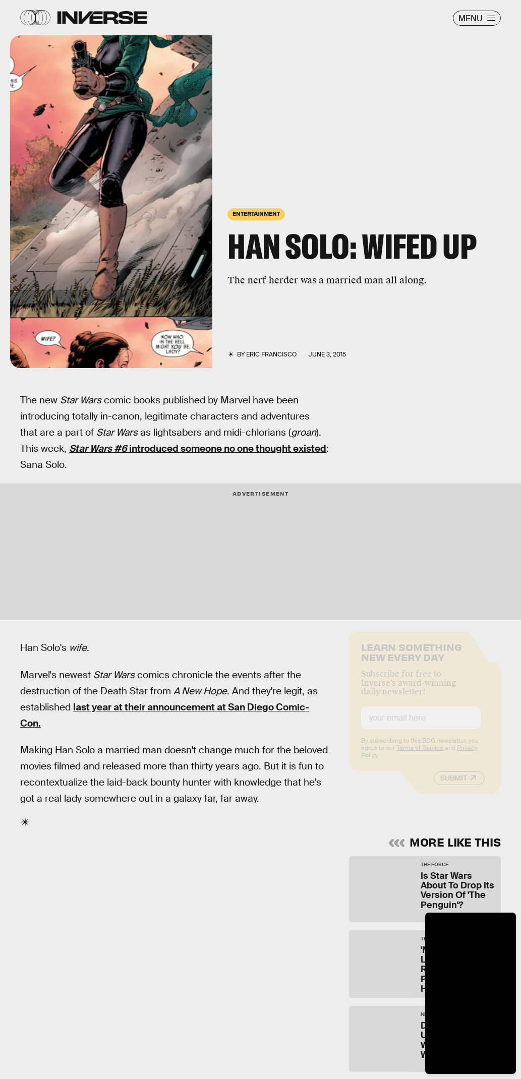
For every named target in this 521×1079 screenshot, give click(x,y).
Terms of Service (419, 756)
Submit (453, 786)
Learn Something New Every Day (411, 659)
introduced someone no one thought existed (197, 448)
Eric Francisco (271, 354)
